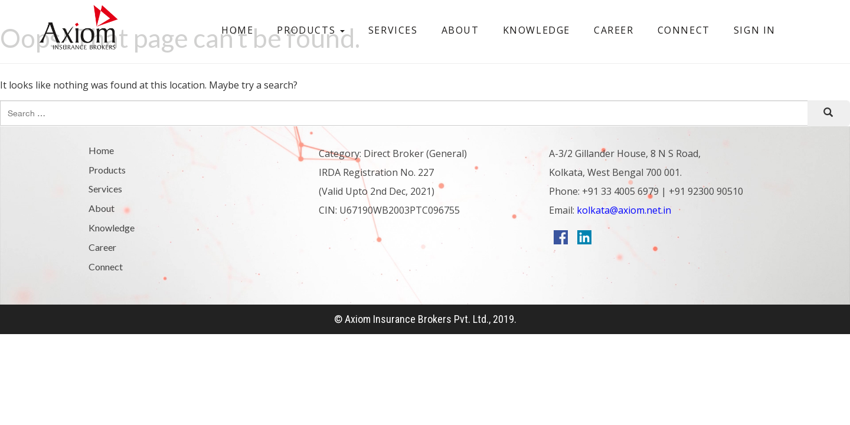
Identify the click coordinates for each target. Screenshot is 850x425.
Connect (684, 30)
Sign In (755, 30)
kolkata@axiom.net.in (622, 210)
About (460, 30)
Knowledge (536, 30)
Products (310, 30)
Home (237, 30)
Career (614, 30)
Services (393, 30)
